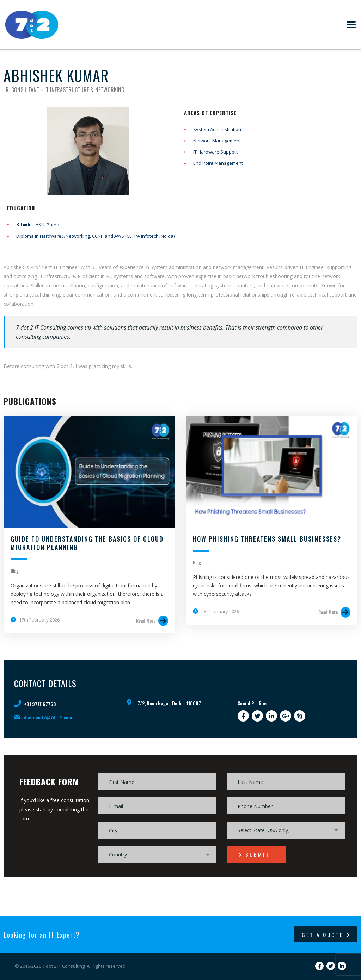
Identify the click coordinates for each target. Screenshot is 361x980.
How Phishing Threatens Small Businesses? (267, 538)
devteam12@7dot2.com (48, 717)
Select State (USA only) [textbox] (264, 830)
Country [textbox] (118, 854)
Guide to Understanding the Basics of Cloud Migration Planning (87, 543)
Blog (15, 570)
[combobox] (286, 830)
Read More (152, 621)
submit (254, 854)
